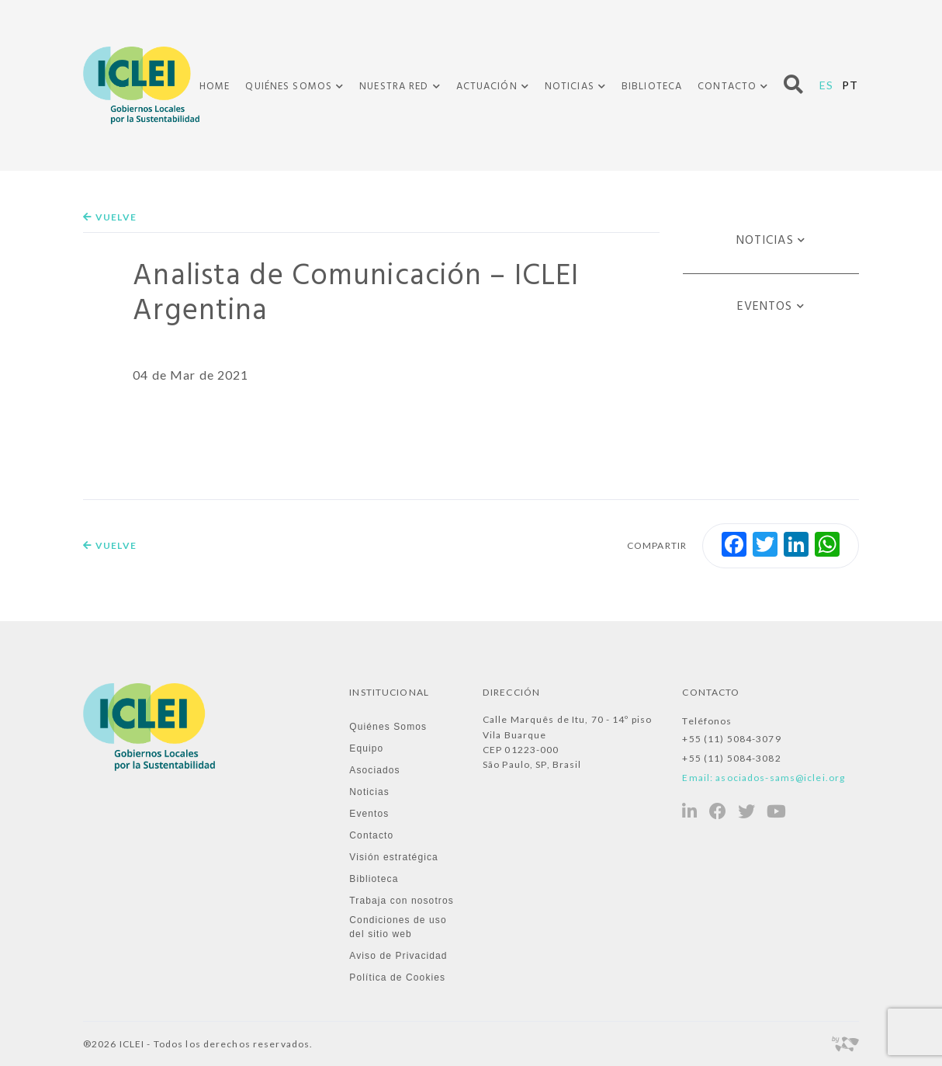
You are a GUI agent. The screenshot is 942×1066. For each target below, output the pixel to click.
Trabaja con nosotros (401, 900)
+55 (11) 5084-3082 (731, 758)
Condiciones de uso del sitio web (397, 927)
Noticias (569, 87)
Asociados (374, 770)
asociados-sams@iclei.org (780, 777)
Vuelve (110, 217)
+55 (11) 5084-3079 (731, 739)
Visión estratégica (393, 857)
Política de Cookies (397, 977)
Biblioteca (652, 86)
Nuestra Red (393, 87)
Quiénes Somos (288, 87)
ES (826, 85)
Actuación (487, 87)
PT (850, 85)
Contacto (727, 87)
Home (214, 86)
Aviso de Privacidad (398, 955)
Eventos (765, 306)
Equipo (366, 748)
